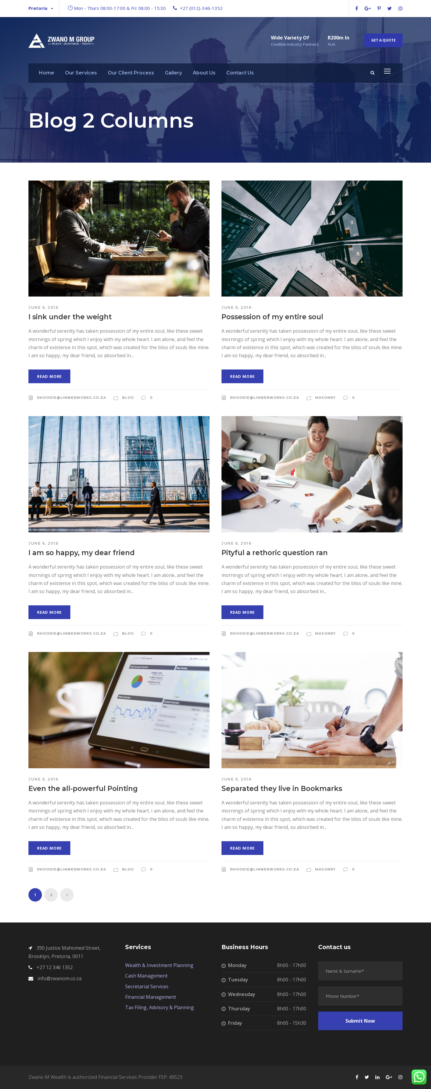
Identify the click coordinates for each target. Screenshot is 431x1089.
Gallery (173, 73)
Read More (49, 376)
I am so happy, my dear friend (81, 553)
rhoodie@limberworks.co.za (71, 397)
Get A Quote (383, 40)
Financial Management (150, 997)
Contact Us (240, 73)
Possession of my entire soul (272, 317)
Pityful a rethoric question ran (274, 553)
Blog (128, 397)
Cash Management (146, 975)
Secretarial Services (147, 986)
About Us (204, 73)
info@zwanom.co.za (59, 978)
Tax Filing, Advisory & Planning (159, 1007)
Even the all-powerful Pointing (83, 788)
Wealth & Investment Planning (159, 965)
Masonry (325, 397)
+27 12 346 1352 (55, 967)
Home (46, 73)
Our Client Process (131, 73)
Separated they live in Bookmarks (281, 788)
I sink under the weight (70, 317)
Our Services (81, 73)
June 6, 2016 (43, 307)
